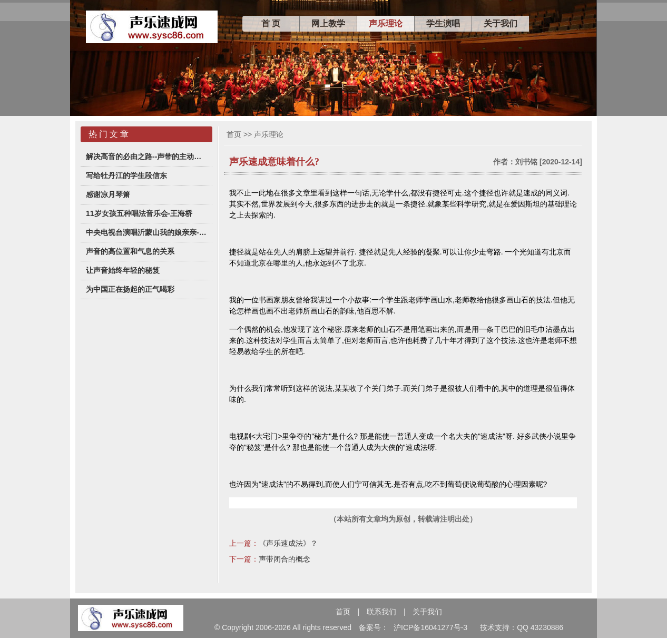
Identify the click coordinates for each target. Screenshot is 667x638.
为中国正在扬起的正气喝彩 (130, 289)
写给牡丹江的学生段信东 (126, 175)
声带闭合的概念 (284, 559)
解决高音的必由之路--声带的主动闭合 (146, 156)
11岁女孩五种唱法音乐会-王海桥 (139, 213)
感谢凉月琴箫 (108, 194)
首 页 (270, 23)
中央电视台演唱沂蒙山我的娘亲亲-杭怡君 (146, 232)
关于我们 (500, 23)
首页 (234, 134)
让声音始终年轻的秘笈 (123, 270)
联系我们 (381, 611)
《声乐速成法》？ (288, 543)
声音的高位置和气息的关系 (130, 251)
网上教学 (328, 23)
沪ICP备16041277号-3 (430, 627)
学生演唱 (443, 23)
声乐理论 (386, 23)
